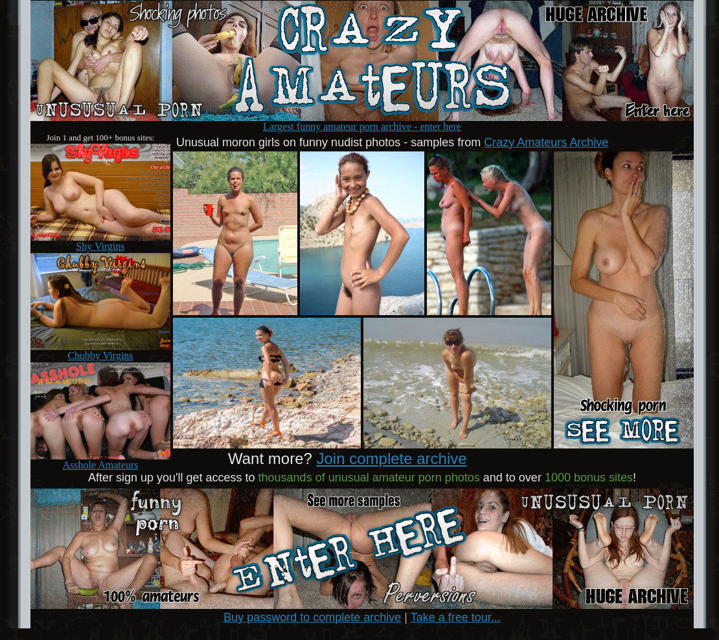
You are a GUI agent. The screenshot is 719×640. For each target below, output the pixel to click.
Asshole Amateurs (100, 460)
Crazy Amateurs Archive (546, 142)
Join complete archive (392, 458)
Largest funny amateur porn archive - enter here (362, 122)
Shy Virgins (100, 242)
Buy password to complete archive (312, 617)
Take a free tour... (456, 617)
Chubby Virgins (100, 351)
